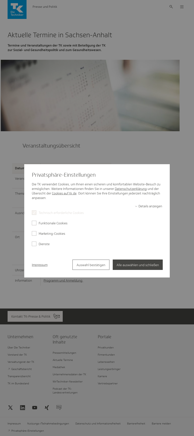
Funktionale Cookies (53, 223)
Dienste (44, 244)
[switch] (148, 206)
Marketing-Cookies (52, 234)
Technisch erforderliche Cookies (61, 213)
